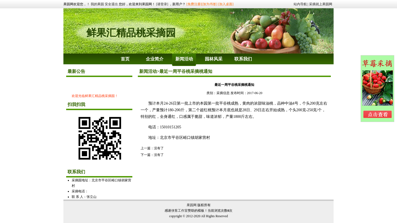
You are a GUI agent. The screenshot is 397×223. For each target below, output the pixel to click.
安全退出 (111, 4)
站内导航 (300, 4)
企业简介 (154, 59)
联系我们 (243, 59)
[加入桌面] (226, 4)
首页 (125, 59)
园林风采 (213, 59)
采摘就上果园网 (320, 4)
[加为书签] (209, 4)
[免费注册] (194, 4)
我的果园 (97, 4)
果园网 (192, 205)
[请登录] (162, 4)
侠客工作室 (179, 211)
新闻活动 (184, 59)
